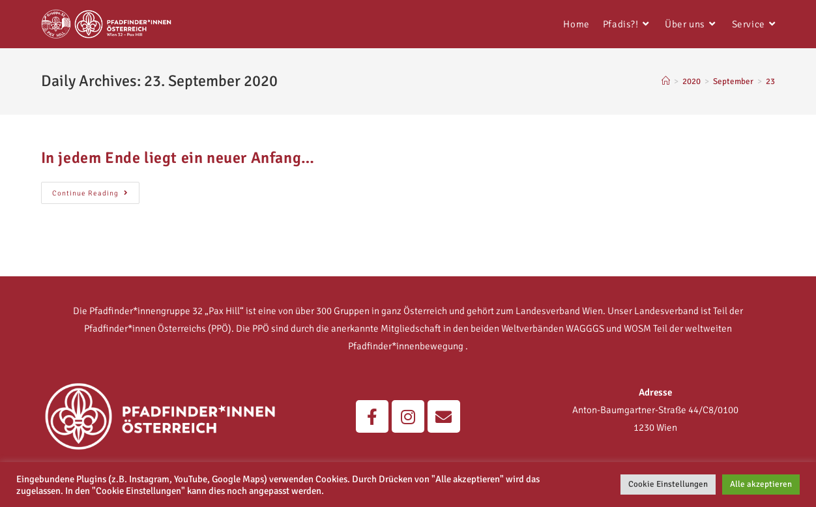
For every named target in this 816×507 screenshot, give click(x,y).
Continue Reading (95, 189)
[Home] (666, 81)
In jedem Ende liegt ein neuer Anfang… (178, 157)
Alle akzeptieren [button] (761, 484)
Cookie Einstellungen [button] (668, 484)
